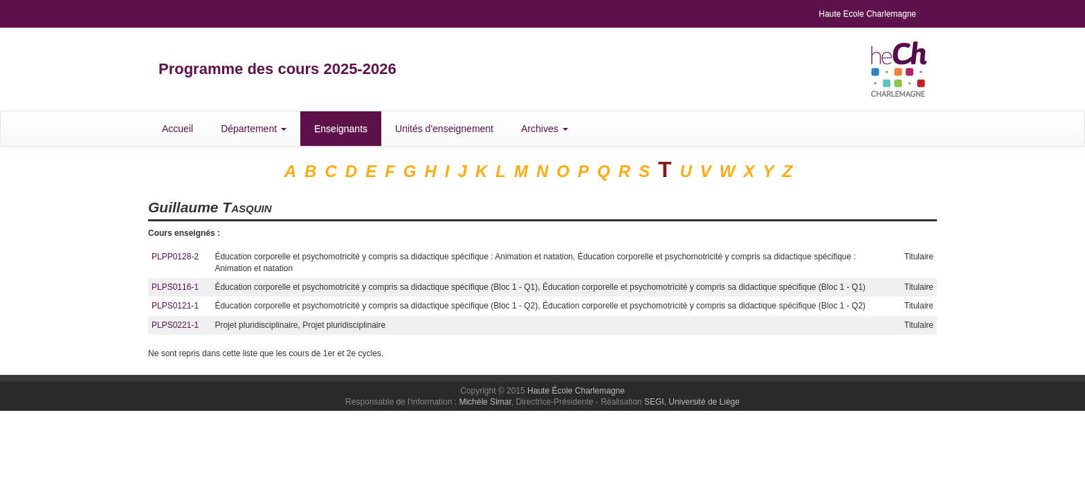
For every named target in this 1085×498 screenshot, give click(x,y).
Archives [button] (544, 128)
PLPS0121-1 (175, 306)
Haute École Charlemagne (576, 391)
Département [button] (253, 128)
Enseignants (340, 128)
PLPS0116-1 (175, 287)
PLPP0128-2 (175, 256)
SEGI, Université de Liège (692, 402)
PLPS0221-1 (175, 325)
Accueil (177, 128)
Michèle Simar (485, 402)
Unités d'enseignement (444, 128)
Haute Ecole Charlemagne (867, 14)
